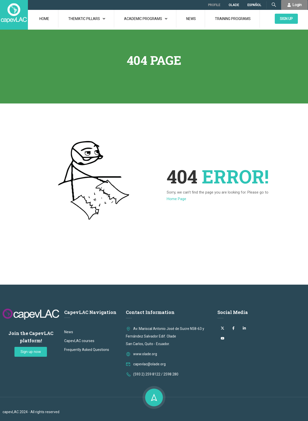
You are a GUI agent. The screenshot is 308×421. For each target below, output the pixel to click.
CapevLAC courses (79, 341)
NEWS (191, 19)
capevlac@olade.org (146, 364)
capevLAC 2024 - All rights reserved (31, 412)
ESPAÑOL (254, 5)
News (68, 332)
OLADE (234, 5)
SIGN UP (286, 19)
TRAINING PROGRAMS (233, 19)
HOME (44, 19)
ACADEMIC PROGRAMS (143, 19)
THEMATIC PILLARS (84, 19)
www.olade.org (141, 354)
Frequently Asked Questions (86, 350)
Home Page (176, 199)
